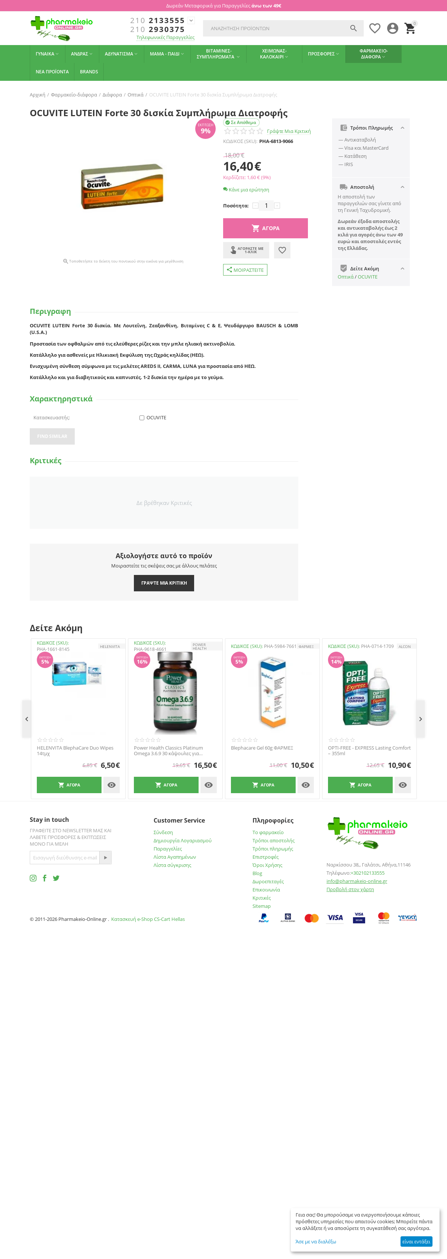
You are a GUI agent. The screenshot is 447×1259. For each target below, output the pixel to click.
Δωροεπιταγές (268, 881)
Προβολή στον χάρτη (350, 889)
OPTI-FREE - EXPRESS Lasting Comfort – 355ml (369, 751)
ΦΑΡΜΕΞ (306, 646)
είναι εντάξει (416, 1241)
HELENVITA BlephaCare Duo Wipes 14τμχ (75, 751)
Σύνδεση (163, 832)
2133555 (157, 20)
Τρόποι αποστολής (274, 840)
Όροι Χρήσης (267, 865)
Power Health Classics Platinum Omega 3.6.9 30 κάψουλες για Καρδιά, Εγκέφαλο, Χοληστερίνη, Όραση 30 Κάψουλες (170, 751)
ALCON (405, 646)
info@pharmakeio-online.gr (357, 881)
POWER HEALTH (199, 646)
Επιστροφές (266, 856)
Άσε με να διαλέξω (316, 1241)
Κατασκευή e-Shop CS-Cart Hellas (148, 919)
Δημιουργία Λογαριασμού (183, 840)
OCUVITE (367, 276)
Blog (257, 873)
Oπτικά (346, 276)
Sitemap (262, 906)
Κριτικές (262, 897)
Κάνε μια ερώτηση (246, 189)
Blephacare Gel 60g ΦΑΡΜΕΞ (262, 748)
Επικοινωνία (266, 889)
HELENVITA (110, 646)
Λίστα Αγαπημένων (175, 856)
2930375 (157, 29)
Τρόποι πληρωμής (273, 848)
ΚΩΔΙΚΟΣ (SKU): (240, 141)
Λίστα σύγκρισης (172, 865)
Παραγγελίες (168, 848)
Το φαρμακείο (268, 832)
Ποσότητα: (236, 205)
